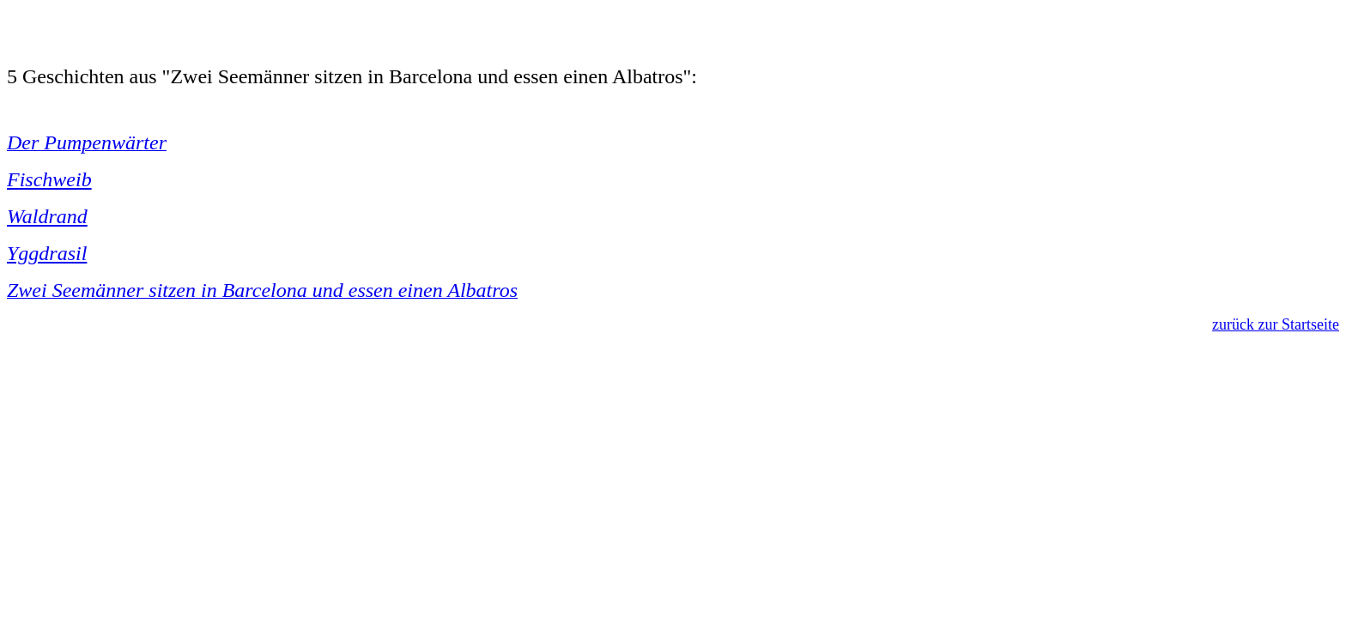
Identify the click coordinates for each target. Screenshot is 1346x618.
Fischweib (49, 179)
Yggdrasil (47, 253)
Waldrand (47, 216)
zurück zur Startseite (1275, 324)
